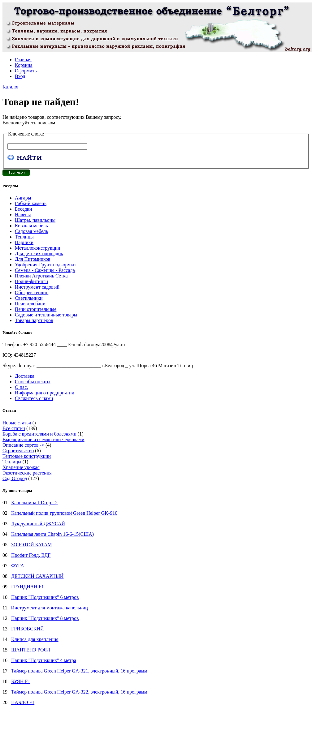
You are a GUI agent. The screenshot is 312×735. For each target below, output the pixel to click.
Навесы (23, 214)
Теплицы (24, 236)
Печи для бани (30, 303)
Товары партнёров (34, 320)
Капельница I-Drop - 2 (34, 502)
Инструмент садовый (37, 287)
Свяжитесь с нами (34, 398)
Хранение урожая (21, 467)
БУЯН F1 (20, 681)
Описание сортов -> (23, 445)
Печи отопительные (35, 309)
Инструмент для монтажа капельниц (49, 607)
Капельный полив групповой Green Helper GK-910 (64, 513)
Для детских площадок (39, 253)
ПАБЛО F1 (22, 702)
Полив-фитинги (31, 281)
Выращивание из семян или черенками (43, 439)
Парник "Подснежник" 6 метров (45, 597)
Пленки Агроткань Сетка (41, 275)
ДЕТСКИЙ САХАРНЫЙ (37, 576)
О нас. (21, 387)
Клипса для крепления (34, 639)
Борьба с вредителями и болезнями (39, 433)
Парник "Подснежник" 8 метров (45, 618)
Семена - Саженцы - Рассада (45, 270)
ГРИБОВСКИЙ (27, 628)
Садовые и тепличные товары (46, 314)
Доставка (24, 376)
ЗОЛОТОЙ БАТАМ (31, 544)
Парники (24, 242)
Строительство (18, 450)
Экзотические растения (27, 472)
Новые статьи (16, 422)
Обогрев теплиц (32, 292)
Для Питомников (32, 259)
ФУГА (17, 565)
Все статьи (13, 428)
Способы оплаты (32, 381)
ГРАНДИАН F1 (27, 586)
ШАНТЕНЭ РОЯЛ (30, 649)
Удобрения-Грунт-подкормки (45, 264)
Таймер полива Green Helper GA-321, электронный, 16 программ (79, 670)
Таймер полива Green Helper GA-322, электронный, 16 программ (79, 691)
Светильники (29, 298)
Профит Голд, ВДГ (30, 555)
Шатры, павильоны (35, 220)
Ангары (23, 197)
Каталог (10, 86)
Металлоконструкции (37, 248)
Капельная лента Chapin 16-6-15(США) (52, 534)
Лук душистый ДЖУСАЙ (38, 523)
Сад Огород (14, 478)
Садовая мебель (31, 231)
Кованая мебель (31, 225)
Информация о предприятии (44, 392)
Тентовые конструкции (26, 456)
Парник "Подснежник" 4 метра (43, 660)
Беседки (23, 209)
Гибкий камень (30, 203)
